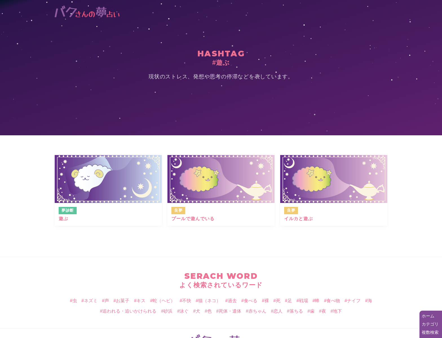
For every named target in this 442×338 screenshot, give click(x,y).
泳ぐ (184, 311)
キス (140, 300)
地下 (337, 311)
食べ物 (333, 300)
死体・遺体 (230, 311)
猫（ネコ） (209, 300)
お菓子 (122, 300)
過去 (232, 300)
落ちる (296, 311)
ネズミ (91, 300)
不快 (186, 300)
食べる (250, 300)
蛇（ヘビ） (164, 300)
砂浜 (168, 311)
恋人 (277, 311)
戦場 (303, 300)
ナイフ (354, 300)
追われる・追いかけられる (129, 311)
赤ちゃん (257, 311)
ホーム (428, 315)
